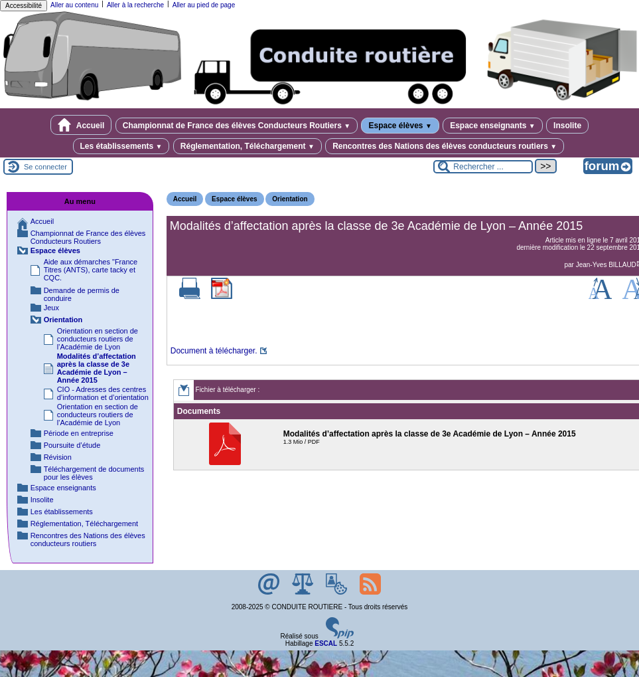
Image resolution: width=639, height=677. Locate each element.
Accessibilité (23, 5)
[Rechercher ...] (483, 166)
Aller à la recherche (135, 5)
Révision (58, 457)
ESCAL (326, 643)
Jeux (51, 308)
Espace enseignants (492, 125)
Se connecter (45, 167)
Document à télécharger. (214, 350)
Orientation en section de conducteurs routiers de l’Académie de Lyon (97, 339)
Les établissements (121, 146)
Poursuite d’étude (72, 445)
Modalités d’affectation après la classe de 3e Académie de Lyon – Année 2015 (96, 368)
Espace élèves (399, 125)
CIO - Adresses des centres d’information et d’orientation (103, 393)
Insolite (567, 125)
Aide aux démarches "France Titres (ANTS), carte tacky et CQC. (90, 270)
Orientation (289, 199)
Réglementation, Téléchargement (247, 146)
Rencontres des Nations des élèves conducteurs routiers (444, 146)
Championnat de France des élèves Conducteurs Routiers (236, 125)
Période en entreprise (78, 433)
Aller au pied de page (204, 5)
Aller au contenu (74, 5)
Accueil (81, 125)
